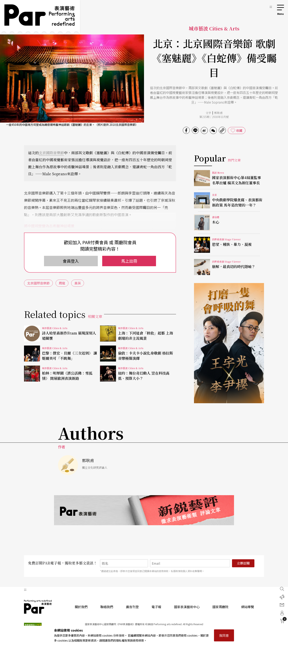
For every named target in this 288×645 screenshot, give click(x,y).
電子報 (156, 606)
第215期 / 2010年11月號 (214, 117)
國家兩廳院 (220, 606)
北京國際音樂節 (51, 152)
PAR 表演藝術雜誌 (38, 607)
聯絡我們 (106, 606)
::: (271, 6)
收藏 (239, 130)
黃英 (77, 283)
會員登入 (71, 261)
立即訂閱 (243, 563)
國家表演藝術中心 (187, 606)
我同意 (224, 635)
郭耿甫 (218, 113)
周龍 (62, 283)
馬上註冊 (129, 261)
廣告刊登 (132, 606)
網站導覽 (247, 606)
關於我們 (81, 606)
